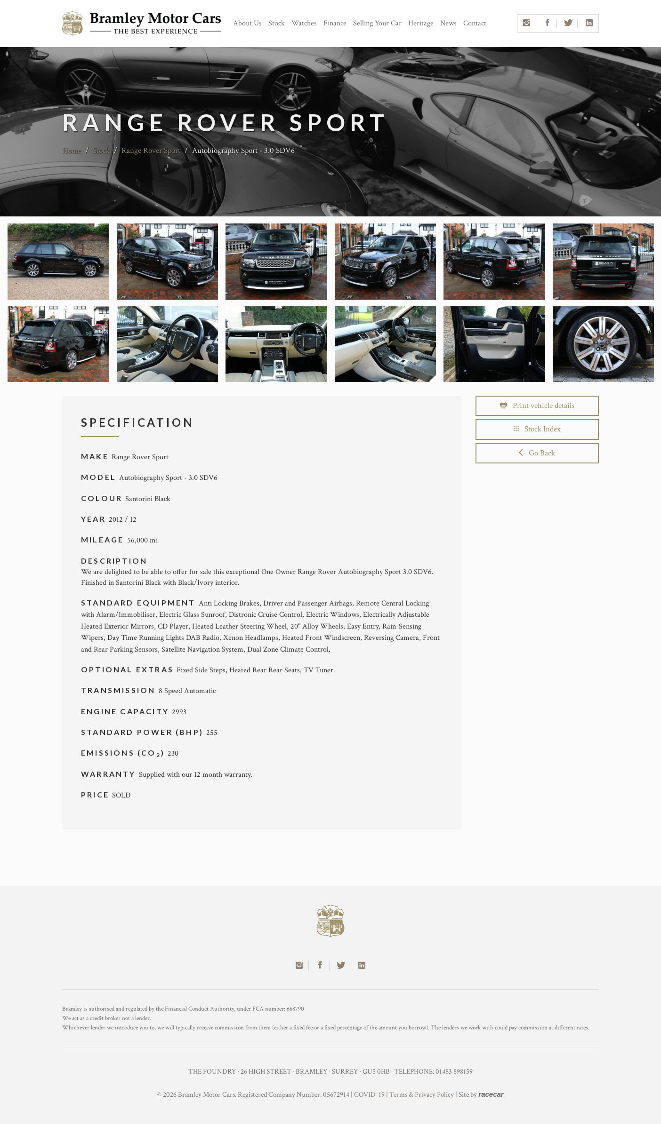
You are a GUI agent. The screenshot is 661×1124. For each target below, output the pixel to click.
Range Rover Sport (150, 150)
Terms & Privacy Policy (421, 1094)
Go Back (537, 453)
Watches (304, 23)
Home (71, 150)
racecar (490, 1094)
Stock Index (537, 429)
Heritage (421, 23)
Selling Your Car (377, 23)
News (448, 23)
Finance (335, 23)
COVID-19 (369, 1094)
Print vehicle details (537, 405)
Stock (276, 23)
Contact (474, 23)
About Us (247, 23)
